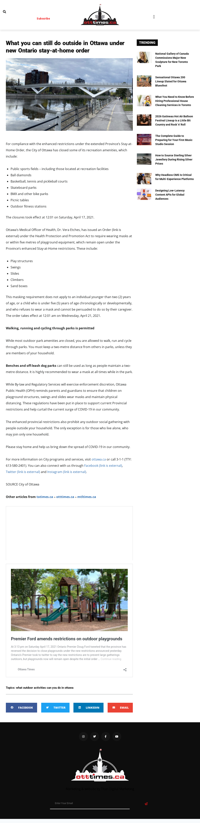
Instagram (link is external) (66, 472)
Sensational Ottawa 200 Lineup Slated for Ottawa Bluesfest (170, 81)
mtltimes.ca (86, 497)
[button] (154, 16)
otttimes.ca (65, 497)
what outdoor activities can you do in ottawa (44, 687)
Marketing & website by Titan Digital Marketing (100, 789)
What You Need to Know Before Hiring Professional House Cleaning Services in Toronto (174, 101)
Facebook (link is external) (103, 465)
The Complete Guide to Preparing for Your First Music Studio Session (173, 140)
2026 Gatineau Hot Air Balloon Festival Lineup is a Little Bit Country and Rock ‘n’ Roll (174, 120)
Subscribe (43, 18)
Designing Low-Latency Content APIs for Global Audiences (170, 194)
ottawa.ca (99, 459)
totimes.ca (45, 497)
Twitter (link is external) (23, 472)
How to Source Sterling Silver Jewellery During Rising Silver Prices (173, 159)
